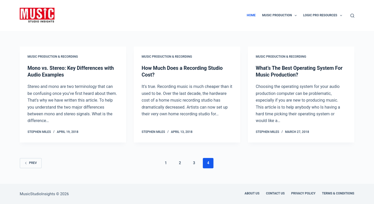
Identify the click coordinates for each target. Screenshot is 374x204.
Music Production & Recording (52, 56)
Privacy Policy (303, 193)
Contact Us (275, 193)
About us (252, 193)
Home (251, 15)
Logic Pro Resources (323, 15)
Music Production (280, 15)
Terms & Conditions (338, 193)
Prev (31, 162)
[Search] (352, 16)
